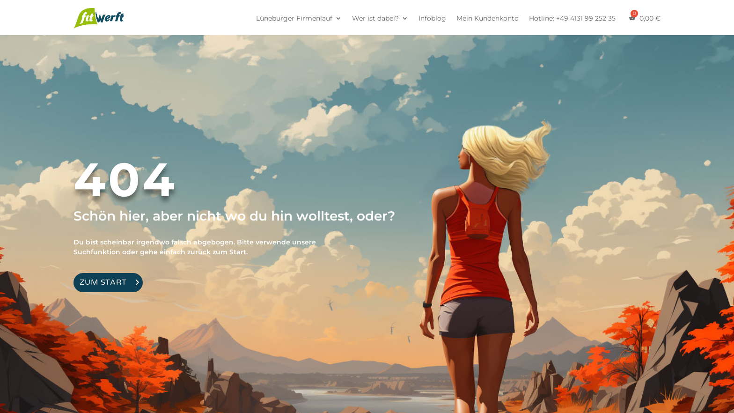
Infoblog (432, 18)
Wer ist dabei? (375, 18)
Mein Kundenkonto (487, 18)
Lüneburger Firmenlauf (294, 18)
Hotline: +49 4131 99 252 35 (572, 18)
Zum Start (103, 282)
